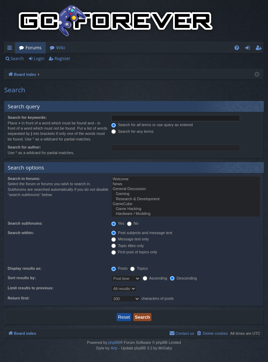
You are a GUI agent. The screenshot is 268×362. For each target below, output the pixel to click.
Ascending (155, 278)
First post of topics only (134, 252)
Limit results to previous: (30, 288)
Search (17, 58)
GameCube (186, 204)
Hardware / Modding (186, 213)
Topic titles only (127, 246)
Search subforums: (25, 223)
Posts (119, 268)
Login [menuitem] (249, 48)
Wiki (60, 47)
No (133, 223)
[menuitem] (236, 47)
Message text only (130, 239)
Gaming (186, 193)
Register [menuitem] (260, 48)
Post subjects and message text (141, 233)
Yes (117, 223)
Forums (33, 47)
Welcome (186, 179)
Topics (139, 268)
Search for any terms (132, 131)
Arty (114, 348)
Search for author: (24, 147)
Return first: (19, 298)
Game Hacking (186, 209)
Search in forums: (24, 178)
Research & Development (186, 199)
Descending (183, 278)
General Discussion (186, 189)
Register (62, 58)
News (186, 184)
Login (39, 58)
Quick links (11, 48)
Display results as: (25, 268)
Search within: (21, 233)
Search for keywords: (27, 117)
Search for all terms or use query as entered (152, 125)
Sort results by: (22, 278)
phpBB (114, 342)
